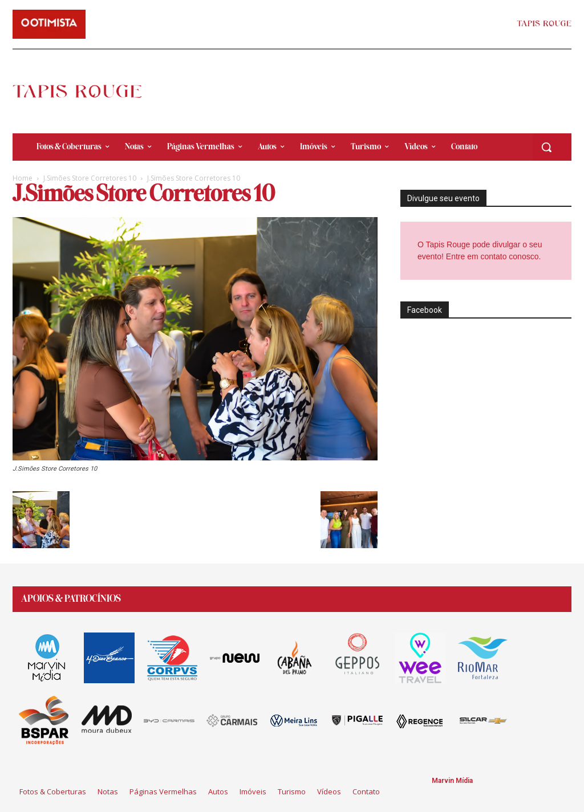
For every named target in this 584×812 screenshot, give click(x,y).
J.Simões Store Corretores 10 (89, 178)
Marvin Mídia (452, 781)
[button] (546, 147)
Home (23, 178)
